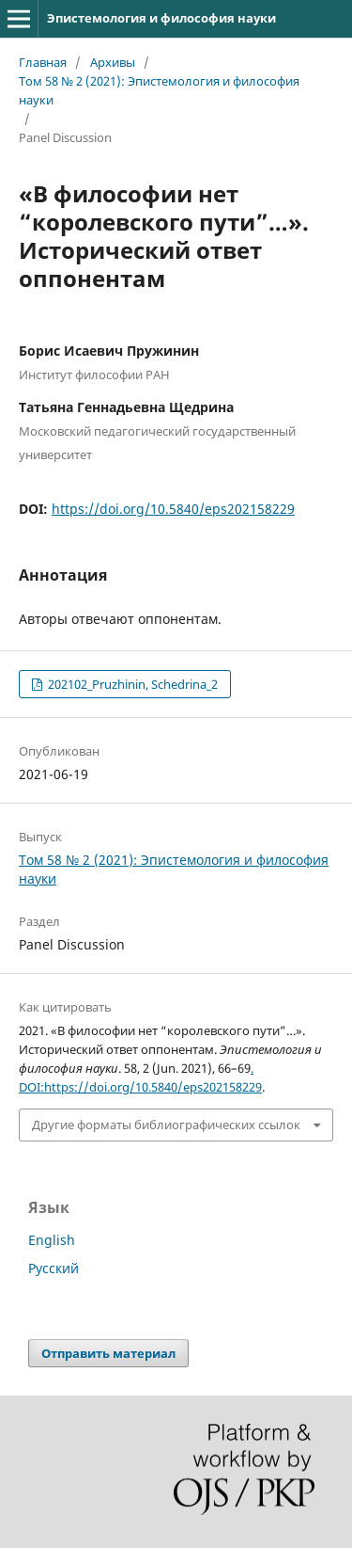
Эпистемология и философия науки (161, 17)
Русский (53, 1268)
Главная (43, 62)
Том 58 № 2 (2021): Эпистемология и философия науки (159, 90)
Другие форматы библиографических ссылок (166, 1124)
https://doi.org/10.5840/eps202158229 (173, 509)
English (51, 1240)
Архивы (112, 62)
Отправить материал (108, 1353)
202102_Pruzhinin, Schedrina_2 (131, 684)
